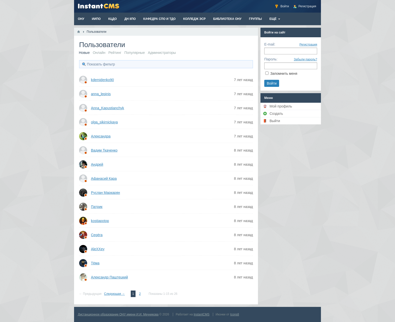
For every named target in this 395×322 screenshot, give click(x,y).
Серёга (97, 235)
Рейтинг (114, 53)
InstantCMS (202, 314)
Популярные (134, 53)
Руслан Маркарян (105, 193)
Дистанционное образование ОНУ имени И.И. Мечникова (118, 314)
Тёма (95, 263)
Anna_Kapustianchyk (107, 108)
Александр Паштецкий (109, 277)
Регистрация (308, 44)
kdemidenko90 (102, 80)
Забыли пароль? (305, 59)
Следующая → (114, 294)
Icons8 (234, 314)
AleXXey (98, 249)
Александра (101, 136)
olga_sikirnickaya (104, 122)
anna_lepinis (101, 94)
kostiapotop (100, 221)
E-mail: (269, 44)
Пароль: (270, 59)
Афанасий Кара (104, 178)
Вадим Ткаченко (104, 150)
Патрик (97, 207)
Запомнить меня (283, 73)
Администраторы (162, 53)
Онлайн (99, 53)
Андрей (97, 164)
